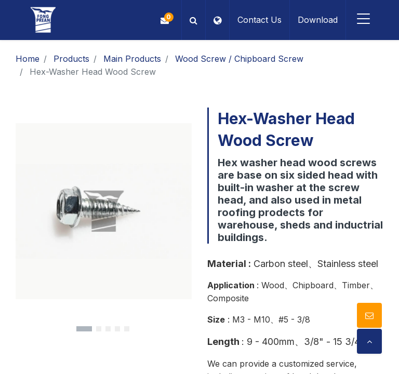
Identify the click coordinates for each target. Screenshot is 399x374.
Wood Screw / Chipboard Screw (239, 59)
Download (315, 20)
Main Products (132, 59)
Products (71, 59)
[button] (191, 20)
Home (27, 59)
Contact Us (257, 20)
